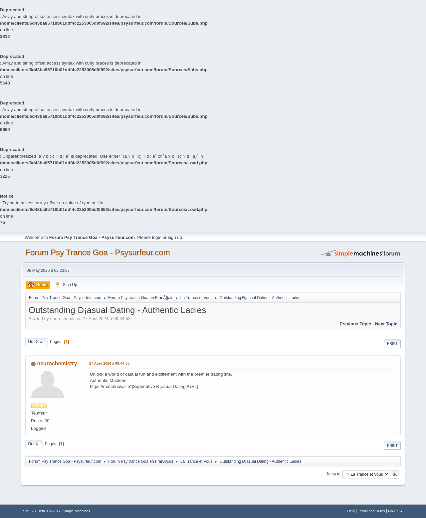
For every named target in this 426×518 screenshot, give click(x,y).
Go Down (36, 341)
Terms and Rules (371, 511)
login (156, 237)
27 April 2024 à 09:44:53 (109, 363)
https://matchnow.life (110, 386)
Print (392, 343)
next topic (386, 323)
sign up (175, 237)
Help (351, 511)
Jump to (333, 474)
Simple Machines (76, 511)
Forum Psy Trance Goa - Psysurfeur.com (97, 252)
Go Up (34, 443)
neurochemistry (57, 363)
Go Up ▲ (395, 511)
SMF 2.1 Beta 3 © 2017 (42, 511)
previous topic (355, 323)
